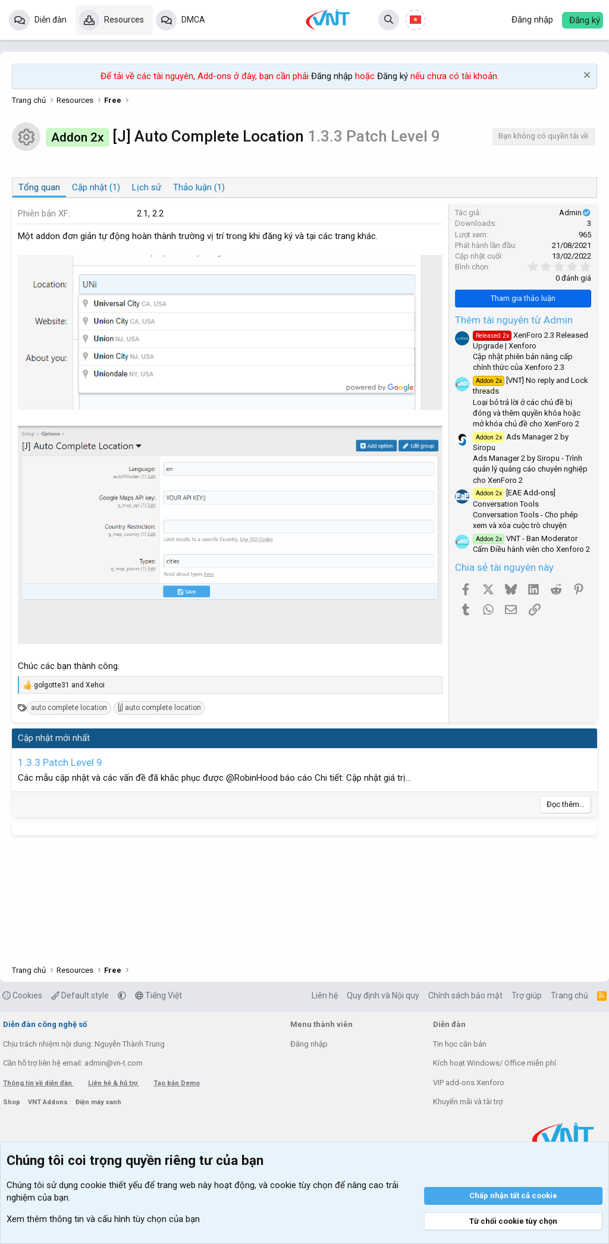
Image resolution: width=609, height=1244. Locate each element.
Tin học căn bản (459, 1043)
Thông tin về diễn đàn (38, 1083)
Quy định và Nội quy (383, 995)
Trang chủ (569, 995)
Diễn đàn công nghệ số (45, 1024)
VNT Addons (49, 1102)
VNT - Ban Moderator (525, 538)
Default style (80, 995)
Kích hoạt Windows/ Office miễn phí (494, 1062)
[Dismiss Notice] (585, 76)
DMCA (193, 19)
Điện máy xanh (98, 1102)
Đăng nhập (332, 76)
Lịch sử (146, 187)
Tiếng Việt (158, 995)
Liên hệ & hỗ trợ (113, 1083)
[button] (121, 995)
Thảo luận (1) (199, 187)
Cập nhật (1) (96, 187)
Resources (124, 19)
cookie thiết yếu (111, 1185)
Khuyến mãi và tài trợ (468, 1101)
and (69, 685)
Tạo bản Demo (176, 1083)
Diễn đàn (50, 19)
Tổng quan (39, 187)
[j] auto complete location (159, 707)
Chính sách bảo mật (465, 995)
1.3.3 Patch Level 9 (60, 762)
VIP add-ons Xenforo (468, 1082)
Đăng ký (392, 76)
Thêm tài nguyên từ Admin (514, 320)
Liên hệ (325, 995)
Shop (12, 1102)
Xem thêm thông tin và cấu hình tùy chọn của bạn (103, 1219)
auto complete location (69, 707)
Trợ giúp (526, 995)
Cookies (22, 995)
